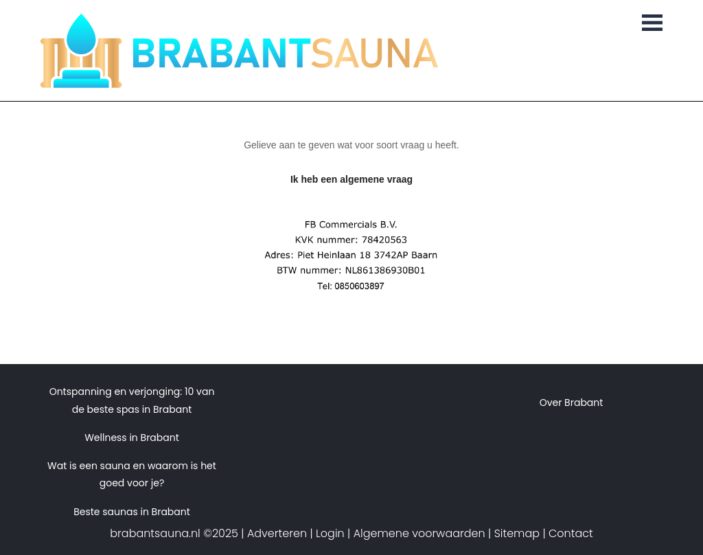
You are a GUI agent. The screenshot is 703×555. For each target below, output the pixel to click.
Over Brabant (571, 402)
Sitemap (517, 533)
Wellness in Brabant (131, 437)
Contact (571, 533)
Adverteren (277, 533)
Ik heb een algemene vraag (351, 179)
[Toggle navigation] (652, 24)
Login (330, 533)
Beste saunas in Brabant (131, 512)
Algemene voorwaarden (419, 533)
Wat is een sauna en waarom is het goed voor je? (131, 474)
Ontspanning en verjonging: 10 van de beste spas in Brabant (132, 400)
